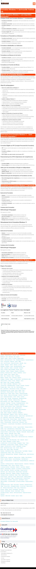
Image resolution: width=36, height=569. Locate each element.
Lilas (7, 471)
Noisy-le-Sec (8, 473)
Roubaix (5, 399)
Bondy (14, 476)
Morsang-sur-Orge (9, 454)
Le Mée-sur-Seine (12, 431)
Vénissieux (6, 415)
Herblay (6, 489)
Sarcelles (13, 495)
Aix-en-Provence (7, 363)
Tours (19, 383)
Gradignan (3, 379)
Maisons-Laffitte (30, 431)
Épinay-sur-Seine (20, 476)
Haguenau (12, 414)
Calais (5, 409)
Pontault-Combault (10, 430)
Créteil (15, 487)
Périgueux (12, 371)
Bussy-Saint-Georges (27, 430)
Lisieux (11, 366)
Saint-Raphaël (3, 444)
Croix (27, 403)
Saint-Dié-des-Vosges (8, 447)
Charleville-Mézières (29, 359)
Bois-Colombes (29, 457)
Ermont (10, 489)
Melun (33, 430)
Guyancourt (7, 435)
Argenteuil (2, 495)
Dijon (21, 369)
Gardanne (7, 366)
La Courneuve (18, 468)
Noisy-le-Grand (19, 471)
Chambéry (24, 420)
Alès (5, 375)
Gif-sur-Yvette (18, 452)
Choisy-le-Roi (15, 479)
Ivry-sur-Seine (23, 486)
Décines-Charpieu (13, 419)
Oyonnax (2, 355)
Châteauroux (15, 383)
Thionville (9, 398)
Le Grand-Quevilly (11, 423)
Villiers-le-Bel (7, 495)
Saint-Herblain (23, 388)
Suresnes (17, 465)
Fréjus (24, 443)
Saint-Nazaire (3, 391)
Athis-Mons (3, 454)
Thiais (12, 484)
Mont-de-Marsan (20, 387)
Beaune (17, 369)
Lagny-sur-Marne (20, 427)
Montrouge (32, 463)
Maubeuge (8, 403)
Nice (14, 359)
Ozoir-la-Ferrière (18, 430)
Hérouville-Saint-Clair (18, 366)
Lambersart (22, 404)
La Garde (14, 441)
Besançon (3, 372)
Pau (12, 411)
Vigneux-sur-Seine (18, 451)
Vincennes (22, 484)
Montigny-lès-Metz (22, 398)
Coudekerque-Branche (20, 403)
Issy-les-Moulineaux (17, 459)
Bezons (12, 491)
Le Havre (14, 427)
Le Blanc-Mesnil (7, 478)
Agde (2, 382)
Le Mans (13, 420)
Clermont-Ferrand (6, 411)
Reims (2, 395)
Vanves (13, 465)
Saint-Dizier (25, 395)
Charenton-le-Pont (28, 484)
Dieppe (2, 427)
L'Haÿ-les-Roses (27, 478)
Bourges (6, 369)
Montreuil (12, 470)
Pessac (13, 380)
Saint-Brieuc (3, 371)
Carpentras (21, 444)
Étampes (30, 451)
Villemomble (6, 470)
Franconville (21, 489)
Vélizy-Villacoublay (13, 439)
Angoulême (6, 367)
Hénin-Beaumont (18, 407)
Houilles (2, 433)
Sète (8, 382)
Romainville (25, 471)
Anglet (2, 412)
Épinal (2, 447)
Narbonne (12, 361)
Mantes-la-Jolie (15, 436)
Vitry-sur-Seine (7, 486)
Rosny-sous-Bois (4, 476)
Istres (2, 363)
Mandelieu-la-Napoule (20, 359)
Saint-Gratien (17, 491)
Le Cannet (14, 358)
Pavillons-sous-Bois (26, 468)
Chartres (5, 374)
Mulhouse (26, 414)
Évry (5, 449)
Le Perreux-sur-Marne (20, 481)
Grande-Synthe (19, 406)
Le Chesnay (21, 435)
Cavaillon (16, 444)
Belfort (21, 447)
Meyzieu (22, 417)
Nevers (2, 399)
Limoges (24, 446)
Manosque (11, 356)
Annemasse (21, 422)
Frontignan (12, 382)
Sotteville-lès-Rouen (8, 427)
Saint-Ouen (10, 476)
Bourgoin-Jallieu (4, 387)
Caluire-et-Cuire (22, 415)
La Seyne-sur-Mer (10, 444)
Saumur (17, 393)
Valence (15, 372)
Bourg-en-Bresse (8, 355)
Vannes (18, 396)
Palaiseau (2, 451)
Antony (2, 460)
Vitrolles (11, 364)
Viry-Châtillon (25, 451)
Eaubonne (2, 494)
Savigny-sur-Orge (4, 457)
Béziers (5, 382)
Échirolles (22, 385)
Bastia (21, 495)
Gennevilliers (12, 467)
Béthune (16, 409)
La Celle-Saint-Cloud (4, 439)
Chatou (12, 435)
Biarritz (19, 411)
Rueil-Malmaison (25, 459)
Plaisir (19, 433)
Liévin (13, 407)
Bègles (11, 379)
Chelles (2, 428)
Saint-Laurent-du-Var (8, 359)
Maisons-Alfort (29, 486)
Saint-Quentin (22, 355)
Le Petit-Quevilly (4, 423)
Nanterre (18, 467)
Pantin (19, 475)
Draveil (8, 449)
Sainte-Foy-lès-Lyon (22, 419)
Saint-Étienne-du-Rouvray (27, 423)
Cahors (20, 391)
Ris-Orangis (16, 449)
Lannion (7, 371)
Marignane (3, 366)
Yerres (13, 452)
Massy (9, 452)
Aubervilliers (3, 473)
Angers (13, 393)
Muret (13, 375)
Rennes (5, 383)
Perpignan (10, 412)
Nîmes (2, 375)
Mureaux (6, 433)
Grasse (17, 356)
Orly (1, 487)
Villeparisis (18, 431)
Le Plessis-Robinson (8, 460)
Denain (14, 406)
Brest (17, 374)
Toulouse (6, 377)
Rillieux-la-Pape (6, 419)
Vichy (7, 356)
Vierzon (2, 369)
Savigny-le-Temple (4, 431)
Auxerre (17, 447)
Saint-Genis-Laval (29, 415)
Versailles (2, 435)
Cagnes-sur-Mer (20, 358)
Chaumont (20, 395)
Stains (16, 475)
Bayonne (15, 411)
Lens (1, 411)
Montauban (9, 441)
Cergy (18, 487)
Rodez (16, 361)
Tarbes (5, 412)
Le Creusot (29, 419)
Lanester (22, 396)
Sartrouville (11, 433)
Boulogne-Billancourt (24, 460)
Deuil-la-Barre (7, 491)
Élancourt (8, 438)
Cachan (2, 483)
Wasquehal (17, 404)
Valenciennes (17, 401)
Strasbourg (14, 412)
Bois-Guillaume (18, 423)
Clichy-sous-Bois (12, 471)
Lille (21, 399)
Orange (25, 444)
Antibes (6, 358)
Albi (1, 441)
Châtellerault (18, 446)
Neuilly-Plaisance (25, 475)
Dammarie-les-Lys (11, 428)
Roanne (17, 388)
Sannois (11, 492)
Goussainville (15, 489)
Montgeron (16, 454)
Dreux (9, 374)
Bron (1, 419)
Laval (2, 396)
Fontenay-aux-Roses (10, 463)
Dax (15, 387)
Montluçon (3, 356)
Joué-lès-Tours (3, 385)
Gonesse (2, 491)
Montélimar (20, 372)
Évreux (2, 374)
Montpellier (17, 382)
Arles (25, 363)
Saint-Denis (3, 471)
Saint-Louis (21, 414)
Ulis (22, 452)
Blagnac (2, 377)
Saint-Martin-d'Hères (11, 385)
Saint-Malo (9, 383)
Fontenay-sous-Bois (19, 478)
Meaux (23, 428)
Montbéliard (22, 371)
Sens (14, 447)
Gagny (12, 478)
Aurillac (2, 367)
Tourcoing (13, 403)
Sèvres (21, 465)
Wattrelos (10, 399)
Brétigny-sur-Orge (22, 454)
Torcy (5, 428)
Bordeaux (7, 379)
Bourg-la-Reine (8, 468)
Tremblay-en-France (4, 475)
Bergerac (17, 371)
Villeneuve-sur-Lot (4, 393)
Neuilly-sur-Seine (17, 457)
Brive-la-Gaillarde (12, 369)
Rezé (23, 390)
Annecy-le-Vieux (15, 422)
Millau (20, 361)
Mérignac (18, 380)
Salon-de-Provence (15, 363)
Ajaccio (17, 495)
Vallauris (2, 358)
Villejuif (2, 486)
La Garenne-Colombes (5, 467)
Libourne (19, 377)
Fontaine (18, 385)
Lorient (14, 396)
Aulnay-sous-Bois (23, 470)
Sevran (2, 470)
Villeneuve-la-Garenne (19, 463)
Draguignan (19, 443)
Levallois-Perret (16, 460)
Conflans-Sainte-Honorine (6, 436)
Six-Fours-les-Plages (12, 443)
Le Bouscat (14, 377)
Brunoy (2, 449)
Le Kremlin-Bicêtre (11, 481)
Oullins (2, 415)
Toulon (27, 443)
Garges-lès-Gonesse (27, 492)
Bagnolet (13, 468)
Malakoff (27, 467)
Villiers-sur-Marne (4, 481)
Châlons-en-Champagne (12, 395)
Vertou (16, 390)
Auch (10, 377)
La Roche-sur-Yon (8, 446)
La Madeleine (23, 401)
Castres (4, 441)
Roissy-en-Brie (18, 428)
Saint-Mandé (21, 479)
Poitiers (14, 446)
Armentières (11, 404)
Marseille (21, 363)
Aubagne (2, 364)
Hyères (18, 441)
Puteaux (2, 459)
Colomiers (9, 375)
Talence (9, 380)
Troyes (2, 361)
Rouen (2, 425)
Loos (9, 401)
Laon (18, 355)
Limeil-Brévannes (4, 479)
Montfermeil (11, 475)
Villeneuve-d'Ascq (16, 399)
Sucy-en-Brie (16, 484)
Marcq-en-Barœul (8, 406)
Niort (18, 439)
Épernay (5, 395)
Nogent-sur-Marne (29, 481)
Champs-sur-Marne (28, 427)
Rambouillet (24, 431)
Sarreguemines (15, 398)
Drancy (2, 478)
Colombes (3, 463)
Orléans (16, 391)
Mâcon (2, 420)
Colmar (16, 414)
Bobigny (18, 473)
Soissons (14, 355)
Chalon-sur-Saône (7, 420)
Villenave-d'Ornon (4, 380)
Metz (6, 398)
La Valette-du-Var (4, 443)
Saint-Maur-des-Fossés (5, 484)
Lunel (2, 383)
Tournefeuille (17, 375)
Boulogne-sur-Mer (10, 409)
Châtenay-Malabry (4, 465)
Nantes (20, 390)
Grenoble (27, 385)
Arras (2, 409)
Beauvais (5, 407)
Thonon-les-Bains (7, 422)
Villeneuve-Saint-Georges (8, 487)
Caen (24, 366)
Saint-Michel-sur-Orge (9, 451)
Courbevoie (26, 463)
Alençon (9, 407)
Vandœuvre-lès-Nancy (8, 396)
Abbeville (22, 439)
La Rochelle (16, 367)
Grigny (11, 449)
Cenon (22, 380)
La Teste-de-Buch (17, 379)
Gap (14, 356)
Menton (2, 359)
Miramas (15, 364)
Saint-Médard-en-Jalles (26, 379)
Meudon (10, 459)
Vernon (24, 372)
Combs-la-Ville (3, 430)
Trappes (16, 435)
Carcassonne (6, 361)
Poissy (15, 433)
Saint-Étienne (5, 388)
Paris (26, 422)
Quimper (13, 374)
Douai (7, 404)
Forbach (2, 398)
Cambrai (2, 406)
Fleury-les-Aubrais (10, 391)
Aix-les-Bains (18, 420)
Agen (23, 391)
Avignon (2, 446)
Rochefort (21, 367)
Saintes (11, 367)
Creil (1, 407)
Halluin (12, 401)
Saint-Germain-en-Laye (23, 436)
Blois (1, 388)
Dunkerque (3, 404)
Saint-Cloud (23, 467)
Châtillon (23, 457)
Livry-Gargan (17, 470)
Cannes (10, 358)
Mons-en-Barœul (4, 401)
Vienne (9, 387)
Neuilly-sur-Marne (27, 476)
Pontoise (2, 489)
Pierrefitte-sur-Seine (24, 473)
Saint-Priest (5, 417)
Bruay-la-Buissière (22, 409)
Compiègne (25, 406)
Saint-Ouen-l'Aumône (18, 492)
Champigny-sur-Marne (15, 486)
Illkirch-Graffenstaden (5, 414)
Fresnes (26, 479)
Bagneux (2, 468)
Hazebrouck (3, 403)
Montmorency (23, 487)
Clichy (10, 465)
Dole (12, 387)
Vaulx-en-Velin (11, 417)
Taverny (22, 491)
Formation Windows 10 (6, 521)
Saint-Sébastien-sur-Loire (5, 390)
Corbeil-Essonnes (4, 452)
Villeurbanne (17, 417)
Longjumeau (10, 457)
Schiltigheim (20, 412)
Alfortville (10, 479)
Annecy (2, 422)
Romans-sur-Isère (9, 372)
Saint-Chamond (12, 388)
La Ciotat (20, 364)
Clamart (6, 459)
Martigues (7, 364)
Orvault (12, 390)
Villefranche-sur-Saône (13, 415)
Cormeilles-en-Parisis (5, 492)
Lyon (1, 417)
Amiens (26, 439)
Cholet (9, 393)
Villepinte (14, 473)
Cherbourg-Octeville (23, 393)
